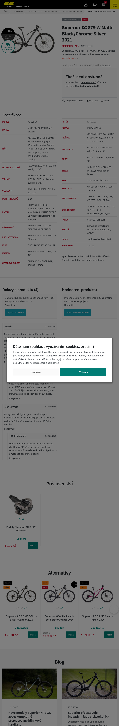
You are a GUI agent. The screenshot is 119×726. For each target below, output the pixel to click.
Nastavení (36, 371)
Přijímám (83, 371)
